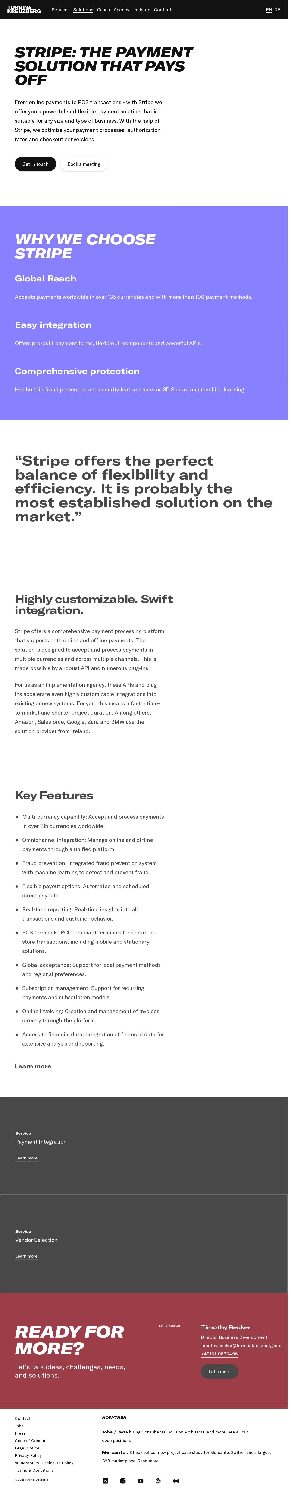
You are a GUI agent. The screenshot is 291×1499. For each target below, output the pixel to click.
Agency (121, 9)
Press (20, 1433)
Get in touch (35, 164)
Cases (103, 9)
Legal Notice (27, 1447)
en (269, 9)
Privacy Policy (28, 1455)
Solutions (83, 9)
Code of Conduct (31, 1440)
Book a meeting (84, 164)
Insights (141, 9)
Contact (162, 9)
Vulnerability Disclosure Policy (44, 1462)
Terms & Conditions (34, 1470)
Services (61, 9)
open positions (116, 1440)
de (277, 9)
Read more (148, 1460)
